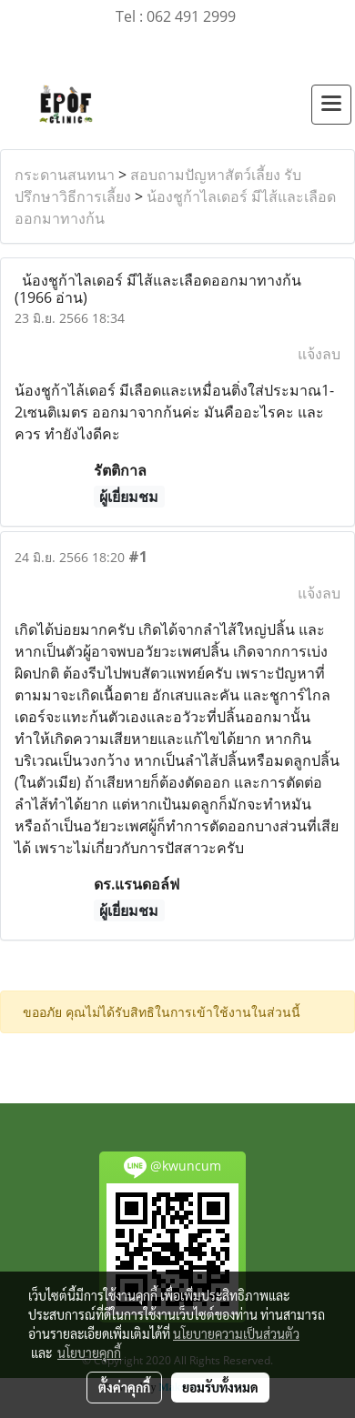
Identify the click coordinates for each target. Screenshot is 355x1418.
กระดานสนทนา (65, 175)
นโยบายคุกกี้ (89, 1352)
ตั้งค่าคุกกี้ (124, 1387)
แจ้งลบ (319, 354)
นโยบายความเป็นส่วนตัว (236, 1333)
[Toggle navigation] (331, 105)
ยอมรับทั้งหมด (220, 1387)
